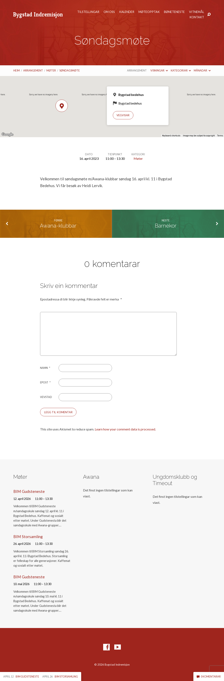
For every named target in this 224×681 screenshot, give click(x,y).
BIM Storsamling (28, 536)
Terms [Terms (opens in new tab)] (220, 136)
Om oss (109, 11)
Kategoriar (181, 70)
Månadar (202, 70)
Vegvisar (123, 115)
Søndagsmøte (69, 70)
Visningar (159, 70)
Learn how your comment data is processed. (125, 429)
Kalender (126, 11)
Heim (16, 70)
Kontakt (196, 17)
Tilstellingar (88, 11)
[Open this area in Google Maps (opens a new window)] (7, 134)
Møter (51, 70)
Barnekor (166, 226)
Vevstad (46, 397)
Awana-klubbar (58, 226)
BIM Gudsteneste (29, 491)
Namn (45, 367)
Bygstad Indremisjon (38, 14)
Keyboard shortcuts (171, 136)
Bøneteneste (174, 11)
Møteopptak (149, 11)
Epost (45, 382)
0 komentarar (209, 676)
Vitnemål (196, 11)
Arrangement (33, 70)
